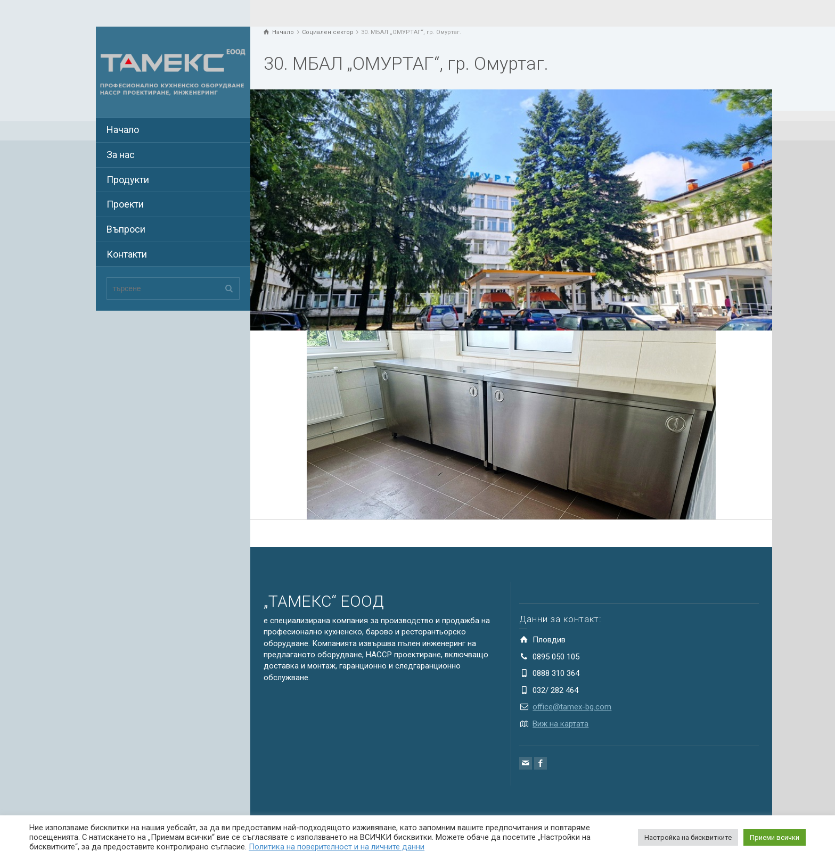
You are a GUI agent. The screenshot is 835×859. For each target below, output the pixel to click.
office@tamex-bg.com (572, 707)
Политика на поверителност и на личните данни (336, 847)
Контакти (127, 254)
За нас (121, 154)
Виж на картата (560, 724)
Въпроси (126, 229)
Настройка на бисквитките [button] (688, 837)
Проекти (125, 204)
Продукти (128, 179)
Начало (123, 129)
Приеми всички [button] (774, 837)
